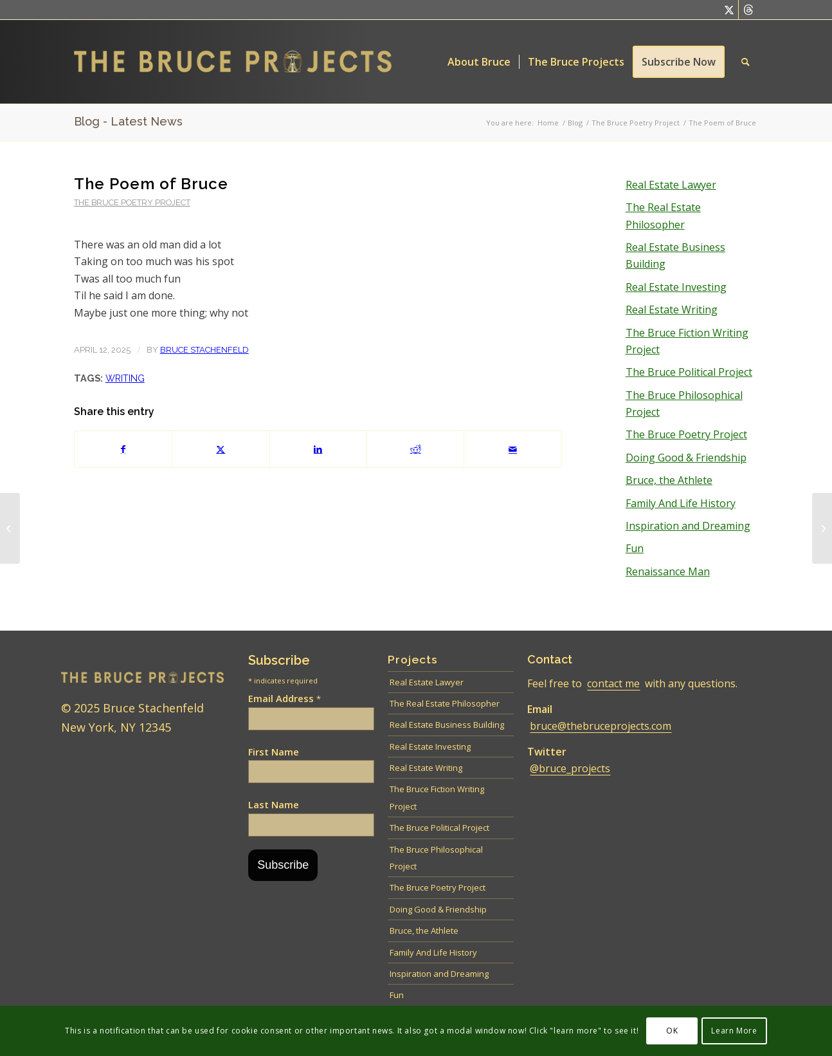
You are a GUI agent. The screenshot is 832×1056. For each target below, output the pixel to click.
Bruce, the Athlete (669, 480)
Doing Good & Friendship (686, 457)
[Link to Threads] (748, 9)
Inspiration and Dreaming (688, 526)
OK (672, 1030)
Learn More (734, 1030)
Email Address (284, 698)
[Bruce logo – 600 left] (243, 62)
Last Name (273, 804)
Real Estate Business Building (675, 255)
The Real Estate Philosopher (663, 215)
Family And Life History (681, 503)
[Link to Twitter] (728, 9)
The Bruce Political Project (689, 372)
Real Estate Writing (672, 309)
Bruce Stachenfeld (204, 350)
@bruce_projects (570, 768)
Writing (125, 378)
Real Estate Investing (676, 287)
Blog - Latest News (128, 121)
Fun (635, 548)
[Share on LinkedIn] (318, 449)
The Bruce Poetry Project (132, 202)
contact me (613, 683)
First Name (273, 751)
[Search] (745, 62)
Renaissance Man (668, 571)
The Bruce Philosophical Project (684, 403)
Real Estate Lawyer (671, 185)
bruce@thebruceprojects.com (600, 726)
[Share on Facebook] (123, 449)
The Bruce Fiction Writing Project (687, 341)
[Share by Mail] (512, 449)
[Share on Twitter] (220, 449)
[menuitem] (479, 62)
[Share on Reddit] (415, 449)
